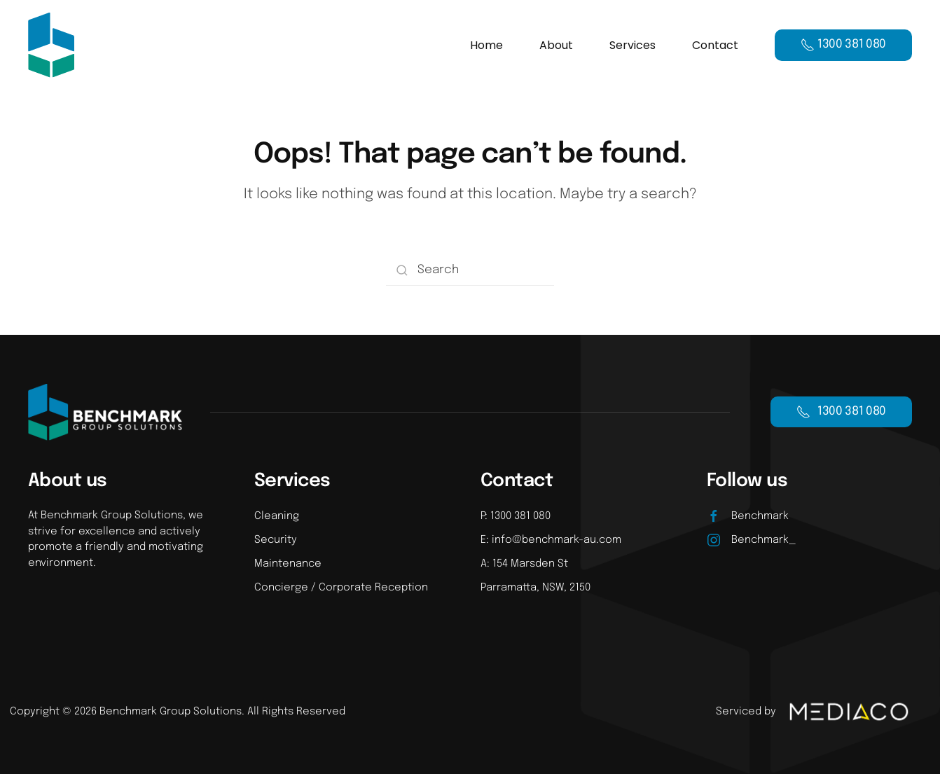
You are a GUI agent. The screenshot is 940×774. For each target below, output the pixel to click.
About (556, 45)
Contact (715, 45)
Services (632, 45)
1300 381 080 (841, 412)
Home (486, 45)
